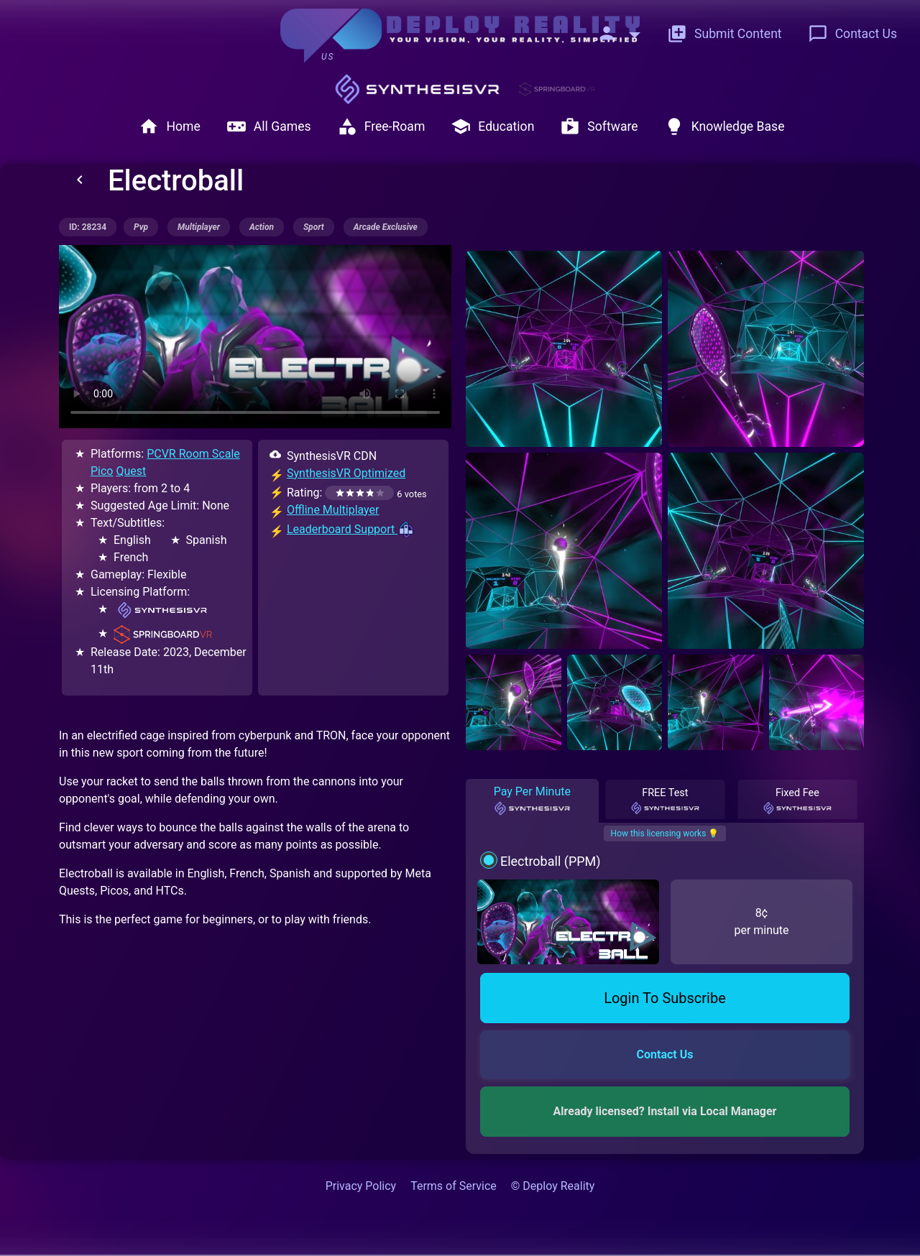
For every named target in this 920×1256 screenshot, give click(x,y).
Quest (131, 471)
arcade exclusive (386, 227)
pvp (141, 227)
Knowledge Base (724, 126)
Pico (102, 471)
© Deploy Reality (553, 1186)
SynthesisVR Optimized (346, 473)
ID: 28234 (87, 227)
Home (169, 126)
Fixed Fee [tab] (797, 801)
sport (313, 227)
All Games (268, 126)
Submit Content (724, 34)
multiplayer (199, 227)
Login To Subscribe (665, 998)
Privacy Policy (361, 1186)
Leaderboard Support (351, 529)
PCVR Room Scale (193, 454)
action (261, 227)
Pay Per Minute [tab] (532, 800)
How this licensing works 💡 (665, 833)
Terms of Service (453, 1186)
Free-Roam (381, 126)
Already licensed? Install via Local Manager (665, 1111)
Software (599, 126)
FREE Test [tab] (664, 801)
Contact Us (852, 34)
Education (492, 126)
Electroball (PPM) (550, 861)
